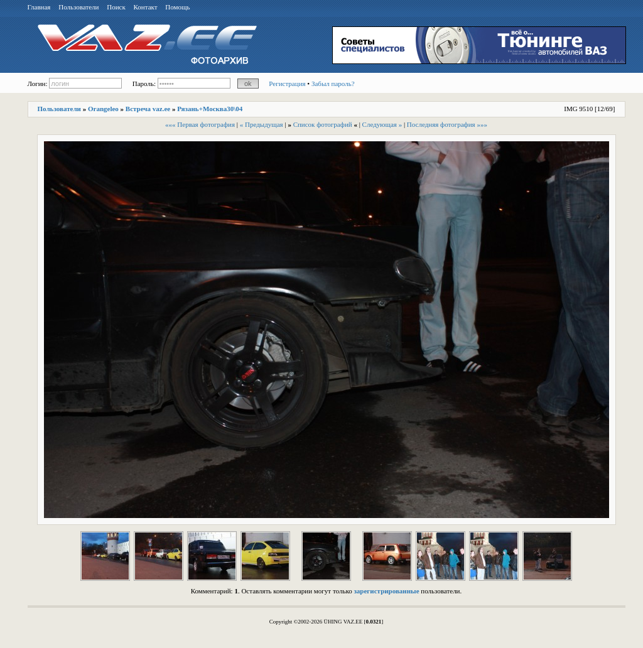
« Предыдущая (261, 124)
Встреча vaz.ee (148, 108)
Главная (39, 7)
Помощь (177, 7)
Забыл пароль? (333, 83)
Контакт (146, 7)
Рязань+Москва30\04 (209, 108)
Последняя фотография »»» (447, 124)
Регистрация (287, 83)
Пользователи (78, 7)
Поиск (116, 7)
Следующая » (382, 124)
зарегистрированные (386, 591)
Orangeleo (103, 108)
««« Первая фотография (200, 124)
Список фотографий (322, 124)
